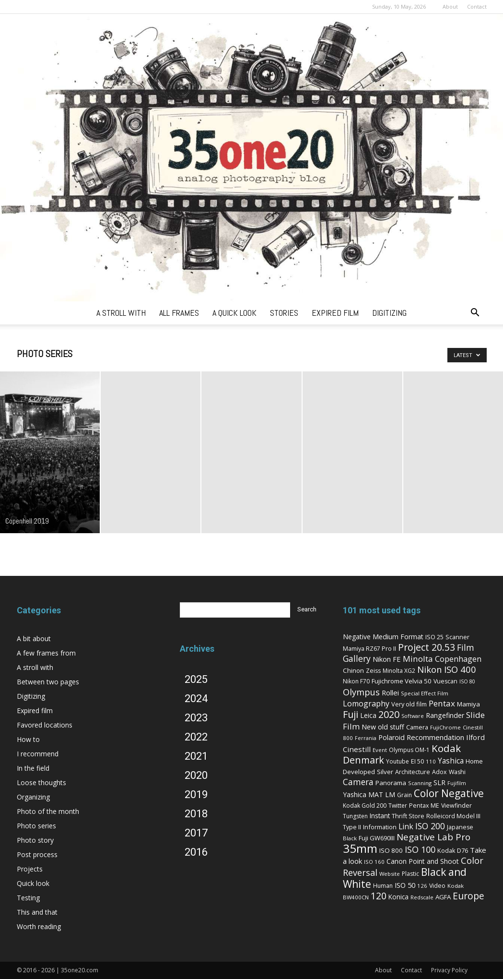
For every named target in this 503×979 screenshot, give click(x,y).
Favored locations (44, 724)
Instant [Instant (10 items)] (380, 815)
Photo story (35, 840)
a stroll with (121, 312)
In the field (33, 768)
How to (28, 739)
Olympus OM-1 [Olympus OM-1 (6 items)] (409, 750)
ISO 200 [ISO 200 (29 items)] (430, 826)
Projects (30, 868)
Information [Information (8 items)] (380, 827)
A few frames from (46, 652)
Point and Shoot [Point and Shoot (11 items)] (434, 861)
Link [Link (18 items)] (405, 826)
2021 (196, 756)
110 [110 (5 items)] (431, 761)
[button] (475, 313)
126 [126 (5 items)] (422, 885)
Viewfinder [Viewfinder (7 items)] (456, 805)
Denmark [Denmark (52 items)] (363, 759)
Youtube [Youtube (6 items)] (397, 761)
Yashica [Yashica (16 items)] (451, 761)
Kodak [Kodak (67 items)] (446, 748)
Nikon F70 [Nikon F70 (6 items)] (356, 681)
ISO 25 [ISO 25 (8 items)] (434, 637)
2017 (196, 833)
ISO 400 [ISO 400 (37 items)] (460, 669)
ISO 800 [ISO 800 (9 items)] (391, 850)
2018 (196, 814)
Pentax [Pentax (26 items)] (442, 703)
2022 (196, 737)
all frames (179, 312)
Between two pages (48, 681)
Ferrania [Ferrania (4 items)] (365, 738)
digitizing (389, 312)
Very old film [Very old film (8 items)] (409, 704)
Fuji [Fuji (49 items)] (350, 714)
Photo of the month (48, 811)
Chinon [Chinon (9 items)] (353, 670)
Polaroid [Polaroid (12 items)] (391, 737)
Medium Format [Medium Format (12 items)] (398, 636)
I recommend (37, 753)
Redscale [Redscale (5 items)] (421, 897)
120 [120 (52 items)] (378, 895)
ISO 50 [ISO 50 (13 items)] (405, 885)
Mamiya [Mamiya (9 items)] (468, 704)
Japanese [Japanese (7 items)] (460, 827)
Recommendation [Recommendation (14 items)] (435, 737)
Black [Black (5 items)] (350, 838)
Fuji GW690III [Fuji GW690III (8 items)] (377, 838)
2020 (196, 775)
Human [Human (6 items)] (383, 886)
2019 (196, 794)
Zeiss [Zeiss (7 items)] (373, 671)
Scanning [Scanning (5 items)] (420, 783)
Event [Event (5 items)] (380, 749)
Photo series (36, 825)
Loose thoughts (41, 782)
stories (284, 312)
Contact (477, 6)
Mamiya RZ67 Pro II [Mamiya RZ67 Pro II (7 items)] (369, 649)
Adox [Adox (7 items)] (439, 772)
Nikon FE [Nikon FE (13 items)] (387, 659)
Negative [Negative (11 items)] (357, 636)
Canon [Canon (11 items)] (396, 861)
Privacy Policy (449, 970)
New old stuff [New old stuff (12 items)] (383, 726)
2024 (196, 698)
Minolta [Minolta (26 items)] (418, 658)
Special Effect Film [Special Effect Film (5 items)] (424, 693)
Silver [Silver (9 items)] (385, 771)
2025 (196, 679)
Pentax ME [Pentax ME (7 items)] (424, 805)
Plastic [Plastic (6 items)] (410, 874)
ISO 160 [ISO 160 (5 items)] (374, 861)
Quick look (33, 883)
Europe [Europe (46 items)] (468, 895)
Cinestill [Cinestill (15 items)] (357, 749)
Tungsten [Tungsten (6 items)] (355, 816)
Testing (28, 897)
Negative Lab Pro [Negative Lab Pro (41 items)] (433, 837)
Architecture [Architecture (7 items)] (412, 772)
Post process (37, 854)
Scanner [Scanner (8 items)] (457, 637)
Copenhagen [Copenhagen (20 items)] (458, 659)
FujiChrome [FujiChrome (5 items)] (445, 727)
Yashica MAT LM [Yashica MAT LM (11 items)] (369, 794)
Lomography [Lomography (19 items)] (366, 703)
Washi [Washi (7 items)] (457, 772)
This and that (37, 912)
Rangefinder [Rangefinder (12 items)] (445, 715)
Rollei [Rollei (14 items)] (390, 692)
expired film (335, 312)
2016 (196, 852)
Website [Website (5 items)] (389, 873)
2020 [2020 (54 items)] (388, 714)
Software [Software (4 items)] (412, 716)
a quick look (234, 312)
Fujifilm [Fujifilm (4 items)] (456, 783)
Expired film (35, 710)
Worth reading (39, 926)
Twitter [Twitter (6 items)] (397, 805)
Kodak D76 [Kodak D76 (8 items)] (452, 850)
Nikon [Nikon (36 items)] (429, 669)
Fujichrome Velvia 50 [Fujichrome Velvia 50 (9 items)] (402, 681)
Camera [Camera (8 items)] (417, 727)
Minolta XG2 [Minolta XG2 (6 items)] (399, 671)
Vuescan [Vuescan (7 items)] (445, 681)
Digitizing (31, 696)
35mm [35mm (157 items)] (360, 848)
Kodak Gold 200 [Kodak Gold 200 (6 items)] (364, 805)
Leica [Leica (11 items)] (368, 715)
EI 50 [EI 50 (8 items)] (417, 761)
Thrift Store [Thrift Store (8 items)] (408, 816)
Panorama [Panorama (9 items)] (390, 782)
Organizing (33, 796)
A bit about (34, 638)
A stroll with (35, 667)
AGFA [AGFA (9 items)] (443, 897)
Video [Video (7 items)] (437, 886)
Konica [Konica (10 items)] (398, 896)
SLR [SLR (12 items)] (439, 782)
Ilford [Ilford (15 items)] (475, 737)
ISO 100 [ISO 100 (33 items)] (420, 849)
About (450, 6)
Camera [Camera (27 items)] (358, 782)
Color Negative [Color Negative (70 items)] (449, 793)
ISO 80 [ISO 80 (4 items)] (467, 681)
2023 (196, 718)
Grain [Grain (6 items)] (404, 795)
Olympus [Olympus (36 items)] (361, 692)
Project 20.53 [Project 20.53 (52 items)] (426, 647)
